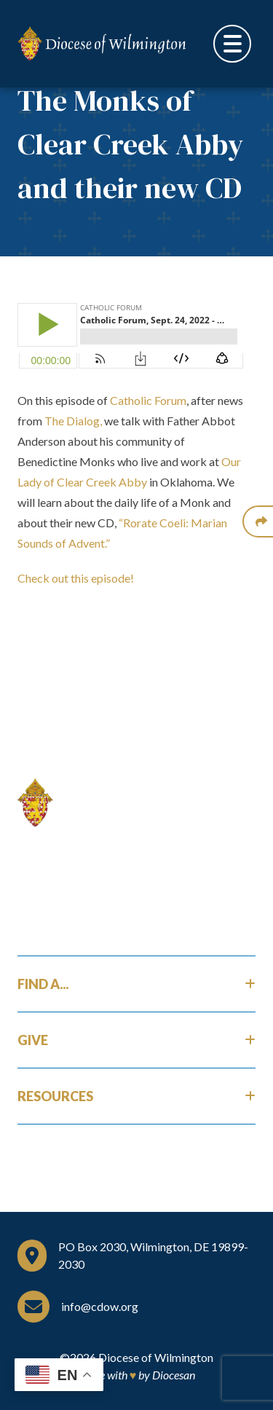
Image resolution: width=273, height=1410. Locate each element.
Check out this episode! (75, 578)
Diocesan (173, 1375)
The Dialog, (73, 421)
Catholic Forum (148, 400)
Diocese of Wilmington (155, 1357)
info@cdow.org (99, 1306)
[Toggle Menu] (232, 44)
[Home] (136, 802)
